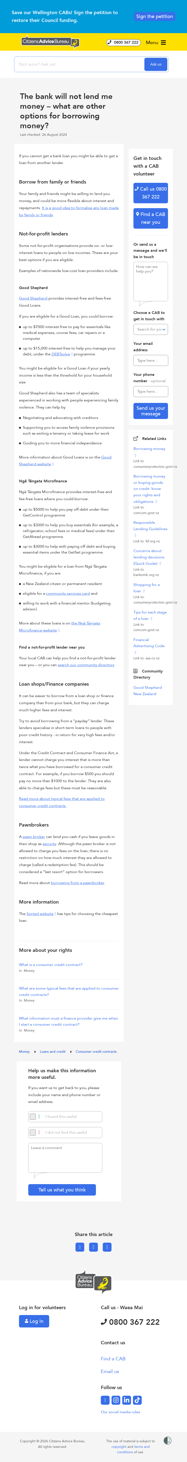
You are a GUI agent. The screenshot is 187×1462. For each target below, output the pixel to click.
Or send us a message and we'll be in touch (150, 251)
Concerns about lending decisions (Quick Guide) (148, 557)
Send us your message (151, 411)
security (49, 844)
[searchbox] (79, 64)
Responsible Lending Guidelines (150, 526)
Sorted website (40, 913)
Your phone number (149, 378)
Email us (110, 1371)
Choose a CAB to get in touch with (149, 316)
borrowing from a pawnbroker (77, 883)
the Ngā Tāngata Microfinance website (59, 627)
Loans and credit (53, 1051)
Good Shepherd (33, 298)
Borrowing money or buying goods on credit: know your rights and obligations (149, 489)
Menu (156, 42)
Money (25, 1051)
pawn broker (34, 836)
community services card (68, 593)
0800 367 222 (123, 42)
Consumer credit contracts (96, 1051)
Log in (34, 1321)
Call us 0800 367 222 (151, 193)
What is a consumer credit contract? (51, 964)
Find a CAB (113, 1358)
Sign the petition (154, 16)
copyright (119, 1446)
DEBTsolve (61, 354)
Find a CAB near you (150, 218)
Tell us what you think (62, 1190)
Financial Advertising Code (149, 643)
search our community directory (86, 665)
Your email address (143, 347)
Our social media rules (120, 1412)
